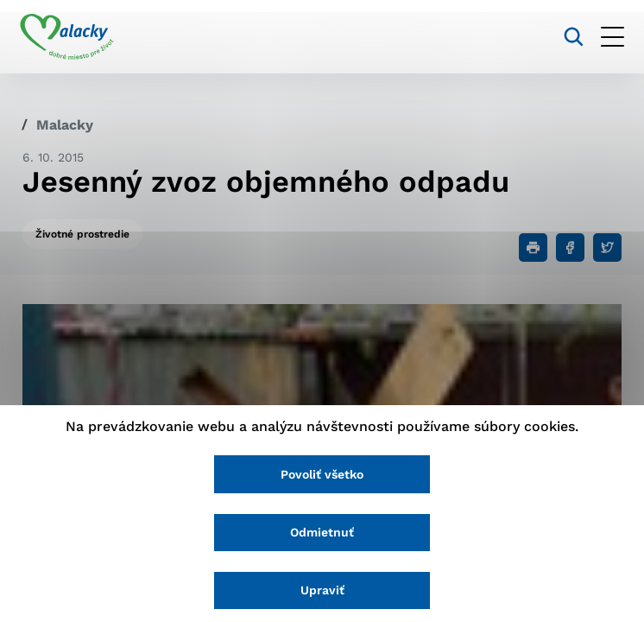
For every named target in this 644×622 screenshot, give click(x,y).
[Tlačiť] (533, 247)
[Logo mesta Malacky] (69, 37)
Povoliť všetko (322, 473)
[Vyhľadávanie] (571, 37)
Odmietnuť (322, 532)
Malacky (64, 125)
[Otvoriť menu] (610, 37)
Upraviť (322, 590)
